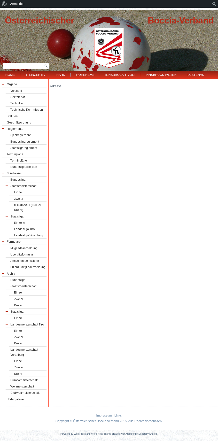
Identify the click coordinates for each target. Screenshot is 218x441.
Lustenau (195, 75)
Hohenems (85, 75)
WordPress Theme (101, 434)
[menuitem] (4, 4)
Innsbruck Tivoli (120, 75)
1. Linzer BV (36, 75)
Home (10, 75)
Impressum (104, 415)
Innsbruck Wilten (161, 75)
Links (118, 415)
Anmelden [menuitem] (17, 4)
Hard (60, 75)
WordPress (80, 434)
